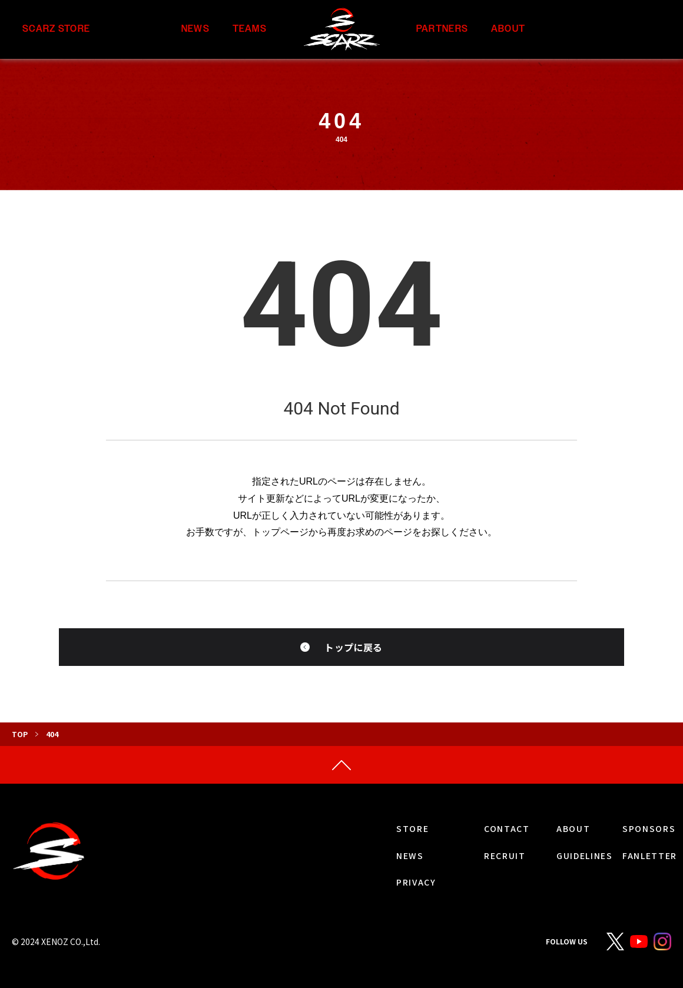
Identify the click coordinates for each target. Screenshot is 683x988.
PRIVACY (416, 882)
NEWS (195, 29)
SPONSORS (648, 828)
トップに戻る (353, 647)
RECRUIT (505, 855)
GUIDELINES (584, 855)
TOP (20, 734)
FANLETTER (649, 855)
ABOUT (508, 29)
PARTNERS (442, 29)
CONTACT (507, 828)
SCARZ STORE (56, 29)
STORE (412, 828)
